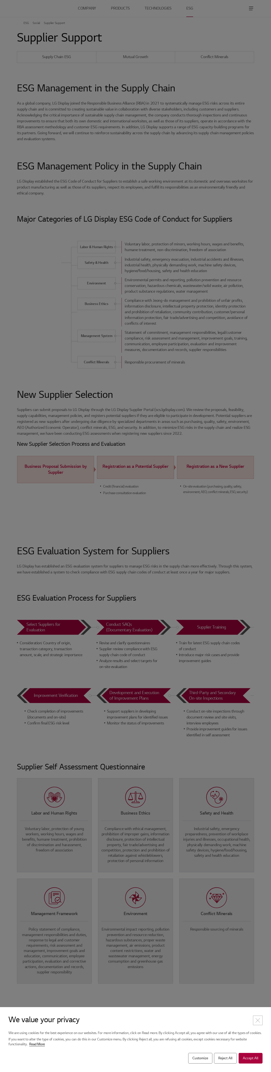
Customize (200, 1058)
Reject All (225, 1058)
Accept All (250, 1058)
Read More (37, 1044)
